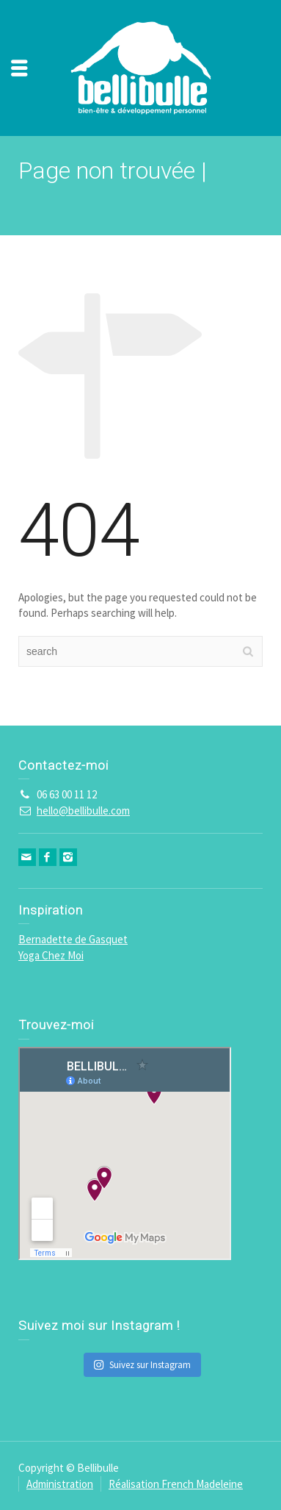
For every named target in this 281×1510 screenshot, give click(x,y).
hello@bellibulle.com (83, 810)
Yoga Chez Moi (51, 955)
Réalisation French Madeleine (176, 1484)
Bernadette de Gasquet (73, 939)
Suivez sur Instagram (142, 1365)
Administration (59, 1484)
